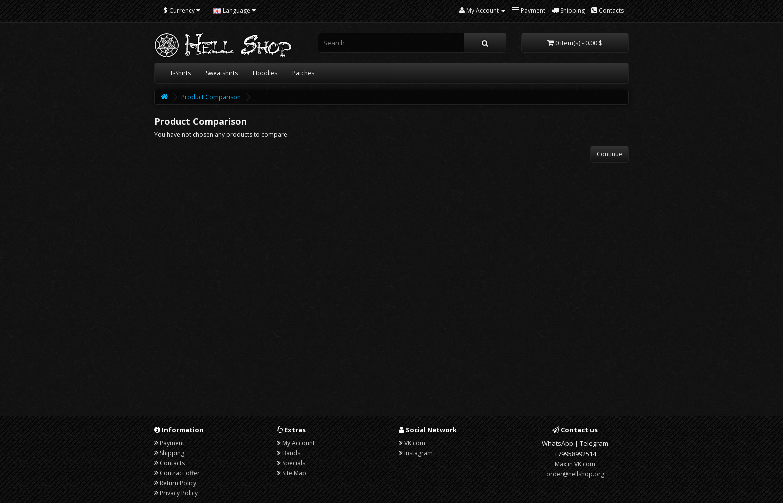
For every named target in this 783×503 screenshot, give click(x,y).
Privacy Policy (179, 493)
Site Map (294, 473)
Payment (172, 443)
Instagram (418, 453)
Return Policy (178, 483)
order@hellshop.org (575, 474)
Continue (609, 154)
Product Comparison (211, 97)
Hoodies (265, 73)
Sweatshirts (222, 73)
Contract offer (180, 473)
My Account (298, 443)
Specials (293, 463)
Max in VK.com (575, 464)
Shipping (172, 453)
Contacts (172, 463)
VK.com (414, 443)
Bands (291, 453)
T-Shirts (180, 73)
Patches (303, 73)
